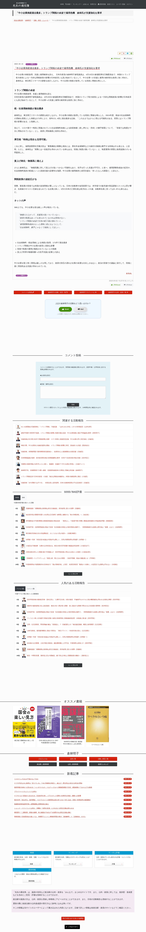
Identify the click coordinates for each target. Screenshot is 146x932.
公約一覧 (73, 759)
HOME (62, 4)
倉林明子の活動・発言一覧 (58, 292)
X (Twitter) (72, 927)
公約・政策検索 (73, 764)
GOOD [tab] (17, 497)
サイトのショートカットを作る (73, 918)
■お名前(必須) (45, 375)
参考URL (129, 273)
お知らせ (86, 4)
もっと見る (73, 574)
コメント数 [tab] (31, 589)
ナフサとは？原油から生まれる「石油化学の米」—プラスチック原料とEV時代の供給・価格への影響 (47, 796)
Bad (81, 309)
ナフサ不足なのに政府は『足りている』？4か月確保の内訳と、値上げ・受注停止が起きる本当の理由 (48, 783)
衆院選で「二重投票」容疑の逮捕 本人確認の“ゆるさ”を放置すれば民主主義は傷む (42, 812)
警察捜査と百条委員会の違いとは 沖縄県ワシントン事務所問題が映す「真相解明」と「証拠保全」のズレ (50, 817)
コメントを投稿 (28, 292)
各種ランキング (103, 764)
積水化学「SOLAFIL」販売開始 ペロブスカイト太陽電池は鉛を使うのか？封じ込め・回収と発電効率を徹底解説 (52, 800)
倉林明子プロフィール (88, 292)
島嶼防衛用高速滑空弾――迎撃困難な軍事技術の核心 (31, 804)
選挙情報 (102, 4)
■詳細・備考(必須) (46, 384)
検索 (35, 864)
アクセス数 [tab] (20, 589)
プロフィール (42, 759)
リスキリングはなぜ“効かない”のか (26, 779)
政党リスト (111, 4)
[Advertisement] (73, 37)
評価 (117, 864)
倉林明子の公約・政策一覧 (118, 292)
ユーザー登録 (120, 4)
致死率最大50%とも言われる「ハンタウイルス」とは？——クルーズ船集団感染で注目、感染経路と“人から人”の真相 (53, 787)
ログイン (130, 4)
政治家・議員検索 (43, 764)
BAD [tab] (23, 497)
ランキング (75, 864)
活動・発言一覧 (103, 759)
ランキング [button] (76, 4)
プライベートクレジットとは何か (25, 792)
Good (65, 309)
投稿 (73, 405)
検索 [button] (67, 4)
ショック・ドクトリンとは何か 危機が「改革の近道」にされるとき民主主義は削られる (44, 808)
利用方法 (93, 4)
